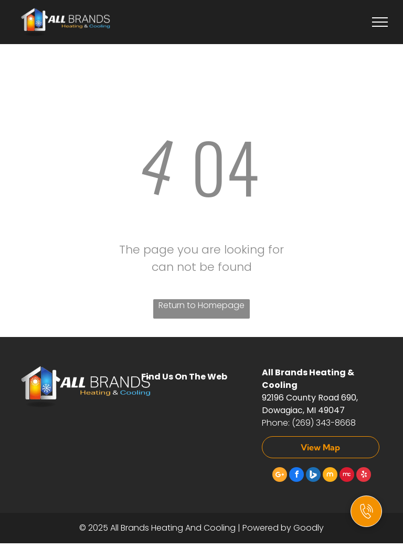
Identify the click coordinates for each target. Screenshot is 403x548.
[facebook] (296, 475)
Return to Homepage (201, 305)
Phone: (276, 423)
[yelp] (363, 475)
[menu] (380, 22)
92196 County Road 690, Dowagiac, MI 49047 (310, 404)
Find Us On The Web (184, 377)
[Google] (279, 475)
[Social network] (313, 475)
